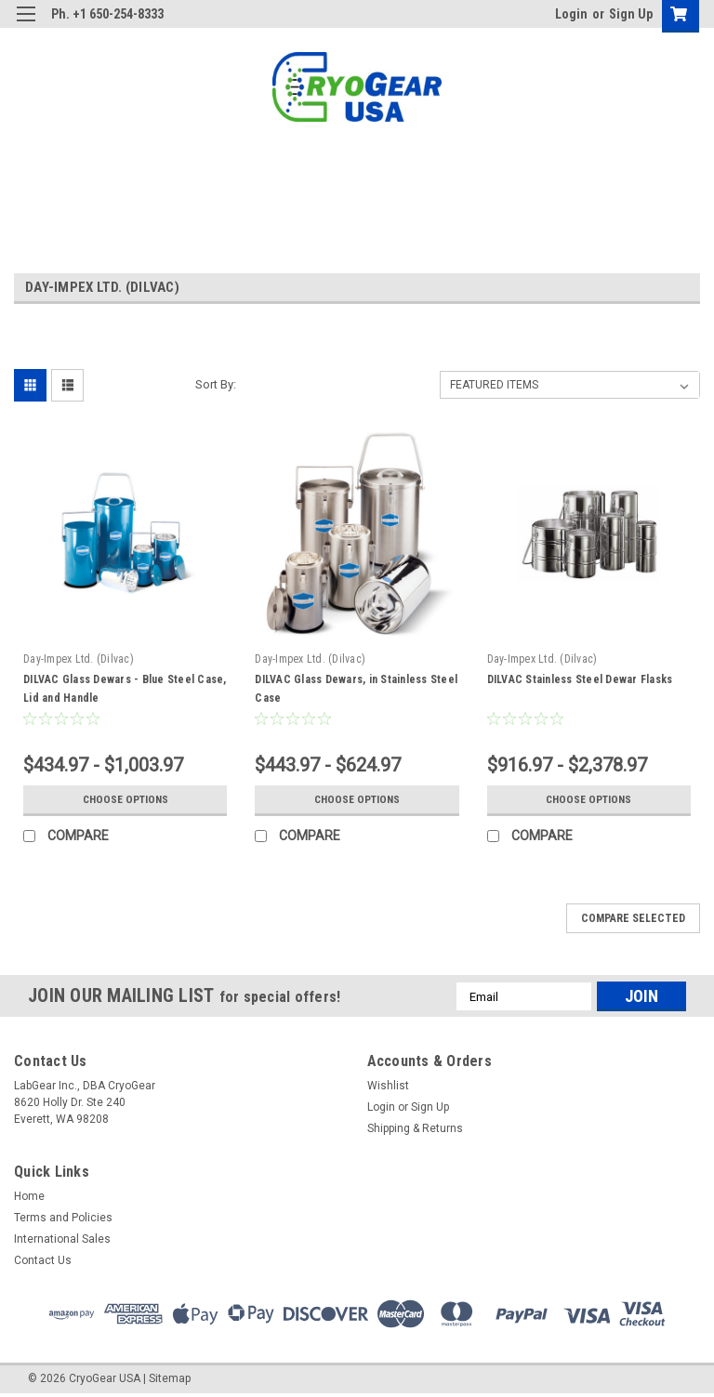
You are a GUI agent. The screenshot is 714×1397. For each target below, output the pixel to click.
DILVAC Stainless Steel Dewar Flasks (580, 679)
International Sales (62, 1238)
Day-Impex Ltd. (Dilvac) (78, 659)
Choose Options (125, 799)
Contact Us (43, 1260)
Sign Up (631, 14)
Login (571, 14)
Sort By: (215, 384)
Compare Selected (633, 918)
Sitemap (170, 1378)
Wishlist (388, 1085)
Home (29, 1196)
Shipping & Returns (415, 1128)
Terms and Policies (63, 1217)
